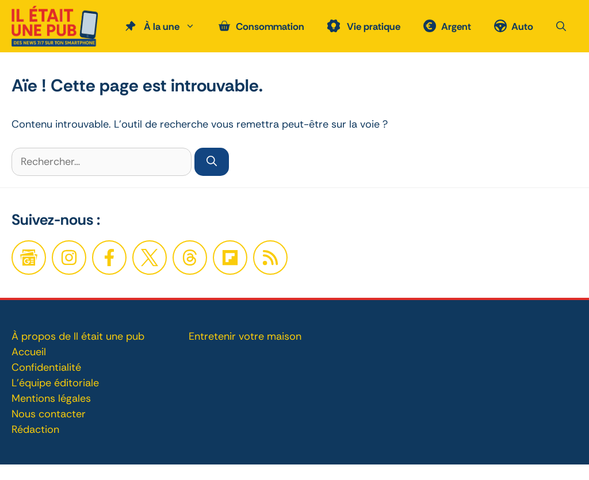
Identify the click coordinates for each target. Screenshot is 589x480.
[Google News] (29, 257)
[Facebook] (69, 257)
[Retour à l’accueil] (55, 25)
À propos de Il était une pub (78, 336)
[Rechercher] (211, 162)
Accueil (29, 352)
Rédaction (35, 429)
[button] (561, 26)
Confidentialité (46, 367)
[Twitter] (149, 257)
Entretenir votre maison (245, 336)
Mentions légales (51, 398)
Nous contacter (49, 414)
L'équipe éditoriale (55, 383)
